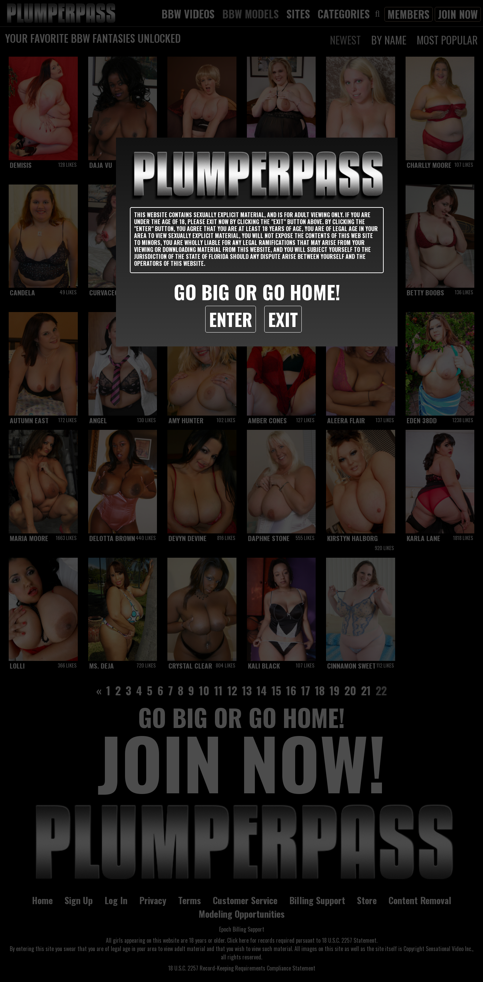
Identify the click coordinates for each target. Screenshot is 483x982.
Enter (230, 319)
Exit (283, 319)
